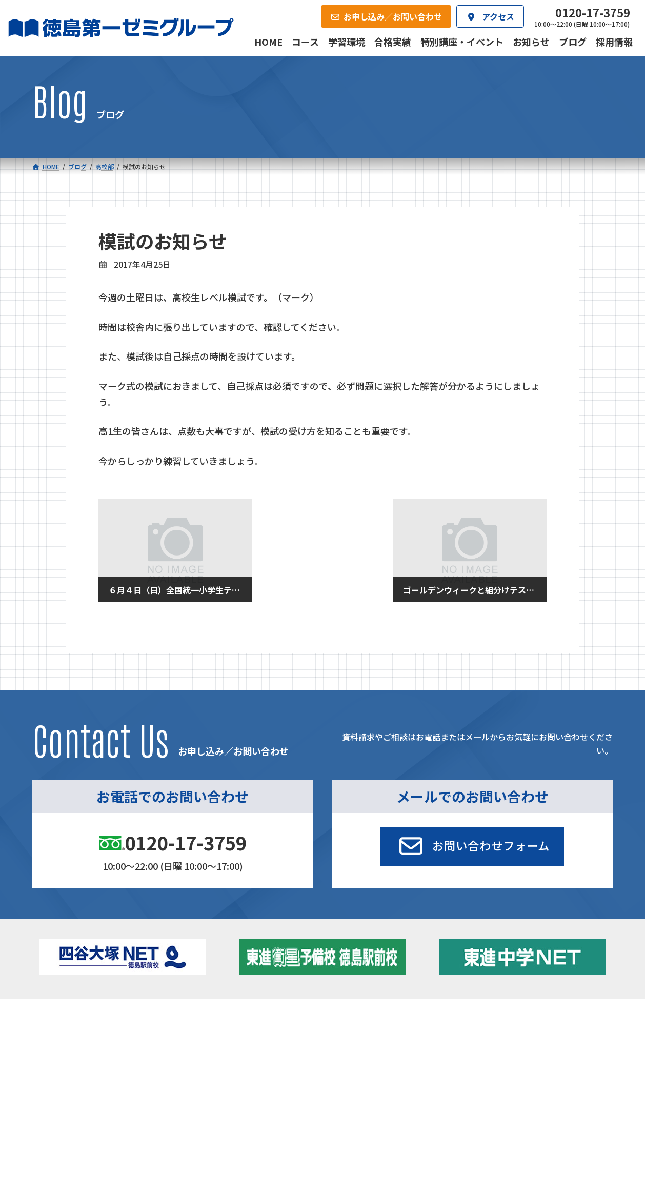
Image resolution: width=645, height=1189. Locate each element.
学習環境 (152, 1120)
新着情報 (494, 1022)
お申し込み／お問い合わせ (557, 1120)
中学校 (205, 1038)
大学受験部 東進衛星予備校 (380, 1038)
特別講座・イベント (525, 1038)
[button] (472, 846)
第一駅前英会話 (356, 1080)
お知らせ (507, 1051)
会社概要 (247, 1120)
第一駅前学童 (352, 1066)
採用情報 (434, 1120)
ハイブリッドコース (235, 1068)
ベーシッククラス (94, 1096)
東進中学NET (230, 1082)
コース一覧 (62, 1022)
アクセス (341, 1120)
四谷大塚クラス (91, 1082)
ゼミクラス (84, 1068)
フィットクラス (91, 1054)
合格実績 (59, 1120)
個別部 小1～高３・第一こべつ (380, 1051)
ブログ (504, 1066)
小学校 (68, 1038)
